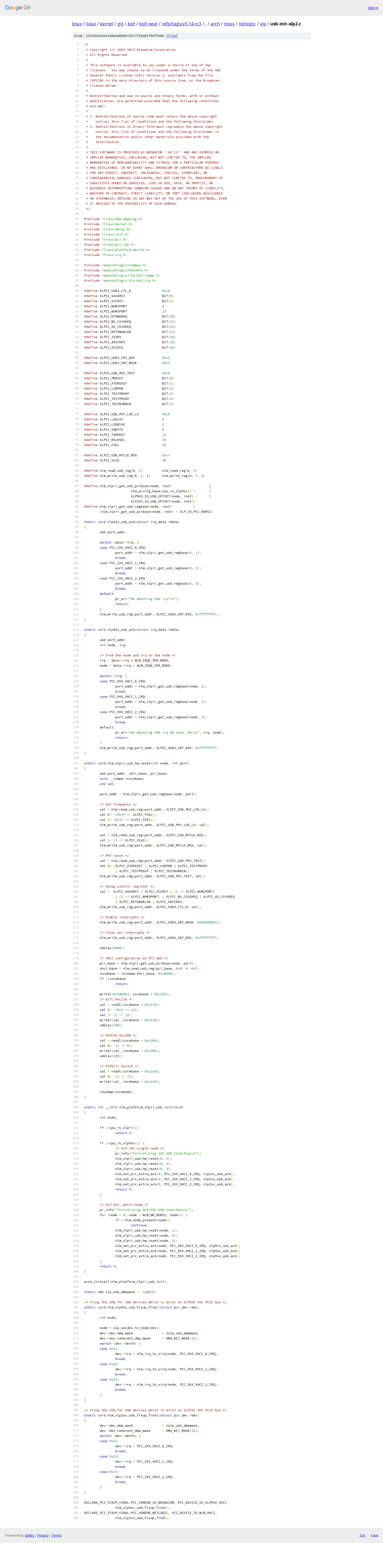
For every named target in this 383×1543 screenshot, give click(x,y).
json (374, 1535)
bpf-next (148, 24)
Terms (56, 1535)
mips (229, 24)
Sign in (373, 7)
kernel (106, 24)
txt (362, 1535)
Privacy (42, 1535)
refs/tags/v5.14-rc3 (181, 24)
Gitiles (29, 1535)
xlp (263, 24)
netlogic (247, 24)
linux (77, 24)
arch (215, 24)
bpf (131, 24)
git (120, 24)
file (172, 36)
